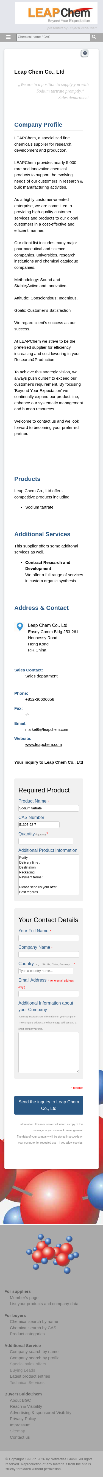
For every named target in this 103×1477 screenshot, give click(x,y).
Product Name (33, 801)
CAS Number (31, 817)
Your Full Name (34, 930)
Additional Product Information (47, 850)
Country (46, 963)
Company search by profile (35, 1357)
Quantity (33, 834)
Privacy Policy (23, 1418)
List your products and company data (44, 1303)
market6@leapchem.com (46, 729)
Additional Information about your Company (45, 1006)
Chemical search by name (34, 1321)
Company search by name (34, 1351)
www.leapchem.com (43, 744)
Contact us (20, 1437)
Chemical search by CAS (33, 1327)
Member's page (24, 1297)
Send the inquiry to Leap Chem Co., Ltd (48, 1105)
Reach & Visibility (26, 1406)
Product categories (27, 1333)
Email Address (46, 983)
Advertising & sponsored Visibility (40, 1412)
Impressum (20, 1425)
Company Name (35, 947)
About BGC (20, 1400)
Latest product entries (30, 1376)
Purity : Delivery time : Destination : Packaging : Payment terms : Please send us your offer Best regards (48, 874)
